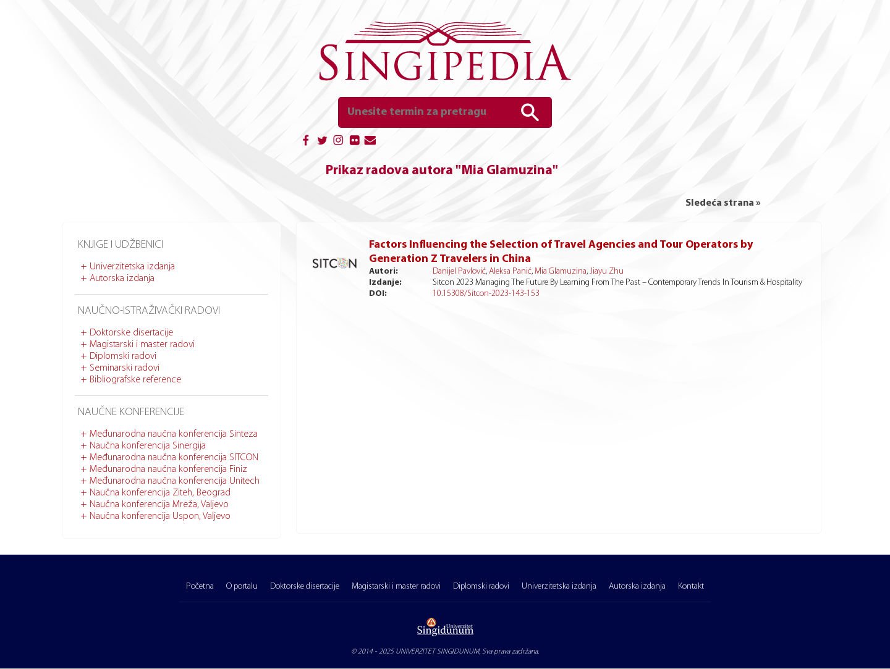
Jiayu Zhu (607, 271)
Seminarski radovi (124, 368)
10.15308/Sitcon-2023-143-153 (486, 293)
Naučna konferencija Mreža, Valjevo (159, 505)
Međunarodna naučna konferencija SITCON (174, 458)
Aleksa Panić (510, 271)
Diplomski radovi (123, 356)
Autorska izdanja (122, 279)
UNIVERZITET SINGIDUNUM (437, 651)
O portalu (242, 586)
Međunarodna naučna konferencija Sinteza (174, 434)
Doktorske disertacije (131, 333)
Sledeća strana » (722, 203)
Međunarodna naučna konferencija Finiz (168, 469)
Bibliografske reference (135, 380)
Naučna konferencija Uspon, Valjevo (160, 516)
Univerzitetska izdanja (132, 267)
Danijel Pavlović (459, 271)
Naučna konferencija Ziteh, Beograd (160, 493)
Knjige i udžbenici (120, 245)
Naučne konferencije (131, 412)
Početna (200, 586)
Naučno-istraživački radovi (149, 311)
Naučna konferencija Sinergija (148, 446)
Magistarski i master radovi (142, 345)
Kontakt (691, 586)
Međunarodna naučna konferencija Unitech (175, 481)
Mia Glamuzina (561, 271)
